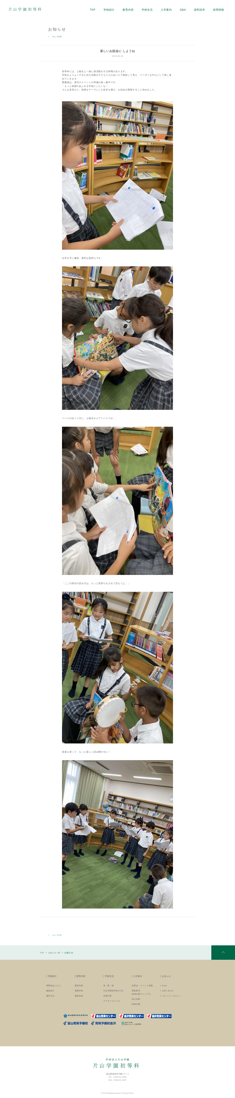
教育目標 (79, 987)
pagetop (223, 954)
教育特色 (79, 997)
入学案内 (138, 978)
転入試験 (136, 1001)
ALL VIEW (57, 36)
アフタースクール (111, 1002)
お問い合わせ (168, 992)
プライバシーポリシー (172, 997)
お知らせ (167, 978)
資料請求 (201, 9)
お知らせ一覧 (56, 954)
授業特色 (79, 992)
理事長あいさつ (53, 987)
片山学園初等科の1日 (113, 992)
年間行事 (107, 997)
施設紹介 (50, 992)
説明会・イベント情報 (142, 987)
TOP (42, 954)
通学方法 (50, 997)
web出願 (136, 1006)
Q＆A (164, 987)
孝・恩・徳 (108, 987)
